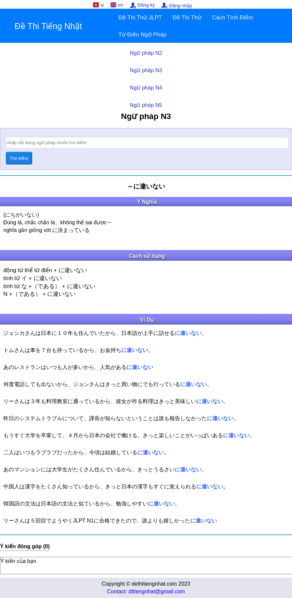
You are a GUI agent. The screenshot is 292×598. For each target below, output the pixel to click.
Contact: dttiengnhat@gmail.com (146, 591)
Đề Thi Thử (187, 17)
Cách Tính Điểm (232, 17)
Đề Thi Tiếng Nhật (48, 26)
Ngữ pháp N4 (146, 88)
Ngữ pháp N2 (146, 53)
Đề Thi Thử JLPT (140, 17)
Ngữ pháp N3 (146, 70)
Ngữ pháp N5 (146, 105)
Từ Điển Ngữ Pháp (143, 34)
